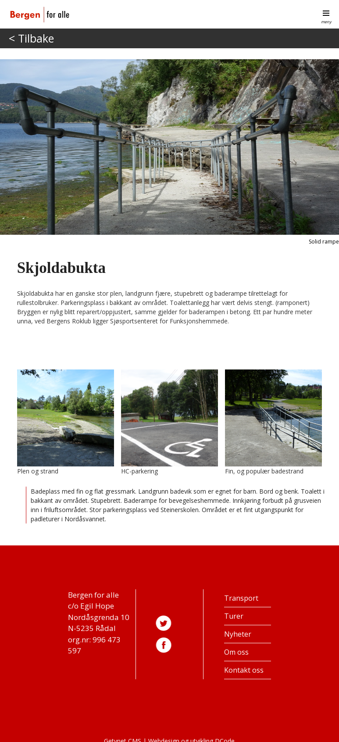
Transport (241, 598)
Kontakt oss (244, 670)
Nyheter (237, 634)
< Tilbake (31, 38)
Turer (233, 616)
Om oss (236, 652)
